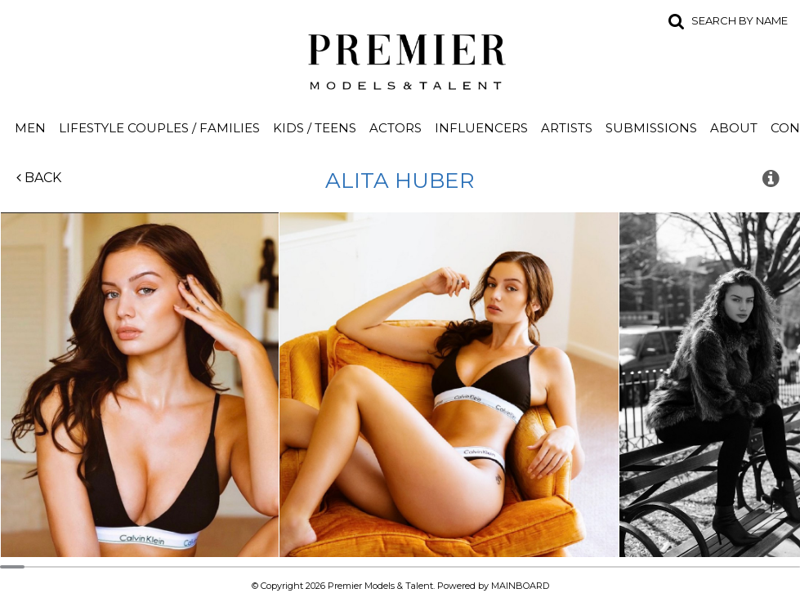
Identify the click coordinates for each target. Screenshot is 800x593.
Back (38, 177)
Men (30, 128)
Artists (566, 128)
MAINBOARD (520, 585)
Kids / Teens (314, 128)
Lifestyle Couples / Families (159, 128)
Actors (395, 128)
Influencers (481, 128)
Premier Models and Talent (400, 59)
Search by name (739, 20)
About (734, 128)
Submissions (651, 128)
